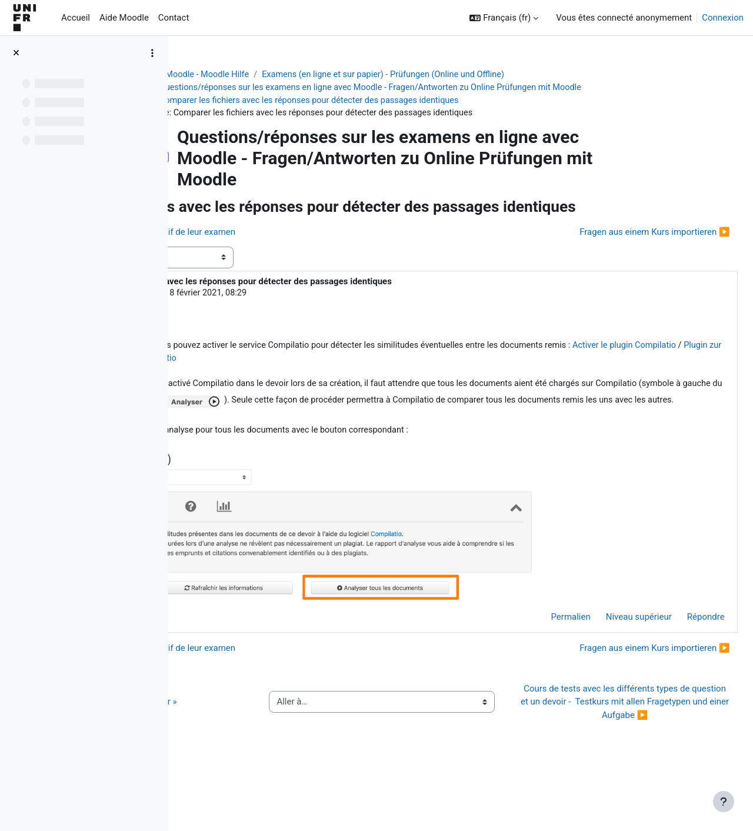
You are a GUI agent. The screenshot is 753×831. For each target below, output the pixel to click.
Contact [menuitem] (173, 17)
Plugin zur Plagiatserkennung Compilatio (496, 380)
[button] (504, 18)
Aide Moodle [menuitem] (124, 17)
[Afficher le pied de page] (723, 801)
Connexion (723, 17)
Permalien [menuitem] (544, 654)
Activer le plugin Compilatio (355, 380)
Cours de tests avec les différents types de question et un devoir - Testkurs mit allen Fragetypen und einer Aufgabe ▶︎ (631, 746)
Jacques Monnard (277, 313)
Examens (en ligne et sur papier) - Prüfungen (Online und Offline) (460, 74)
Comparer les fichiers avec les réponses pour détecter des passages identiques (384, 101)
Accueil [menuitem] (75, 17)
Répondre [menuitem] (679, 654)
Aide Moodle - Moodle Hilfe (269, 74)
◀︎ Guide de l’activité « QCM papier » (269, 746)
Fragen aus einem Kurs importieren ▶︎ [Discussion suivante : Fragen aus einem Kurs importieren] (629, 252)
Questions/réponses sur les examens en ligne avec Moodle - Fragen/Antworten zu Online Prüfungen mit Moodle (447, 88)
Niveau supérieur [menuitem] (612, 654)
